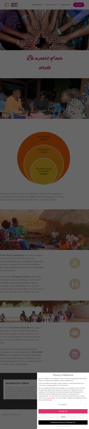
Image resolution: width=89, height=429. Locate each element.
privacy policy (50, 398)
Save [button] (63, 417)
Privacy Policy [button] (67, 426)
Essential (62, 404)
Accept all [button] (63, 411)
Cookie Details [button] (59, 426)
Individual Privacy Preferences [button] (63, 422)
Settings (49, 400)
